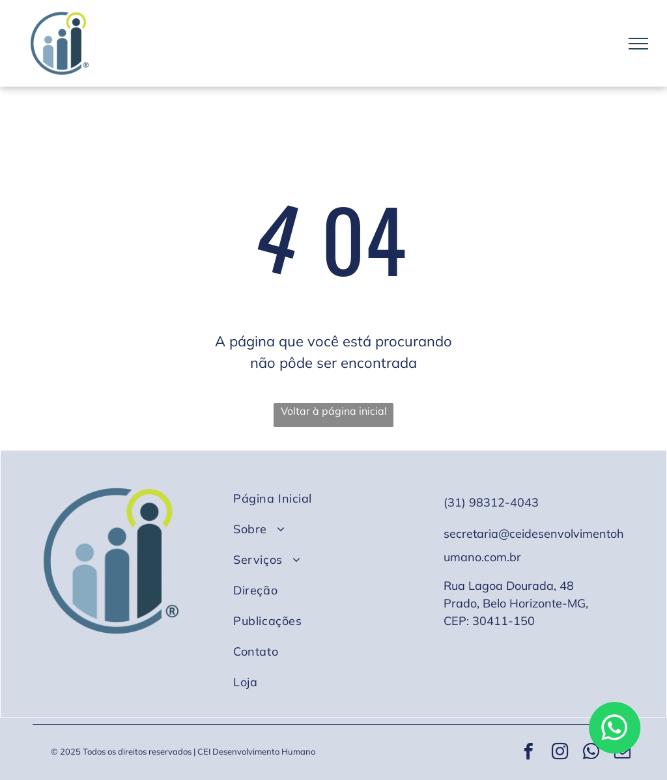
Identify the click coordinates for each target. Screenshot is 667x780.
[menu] (638, 44)
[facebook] (528, 753)
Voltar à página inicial (334, 410)
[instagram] (559, 753)
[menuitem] (329, 498)
